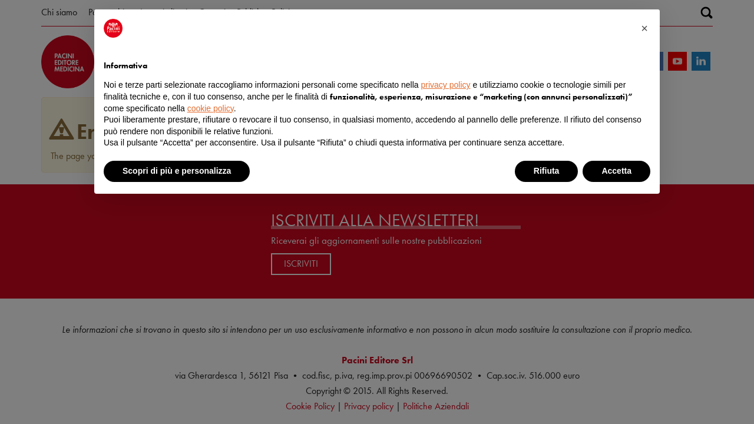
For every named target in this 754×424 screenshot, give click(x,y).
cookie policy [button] (210, 108)
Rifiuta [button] (547, 170)
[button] (644, 28)
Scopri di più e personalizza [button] (177, 170)
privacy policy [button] (446, 85)
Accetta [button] (616, 170)
